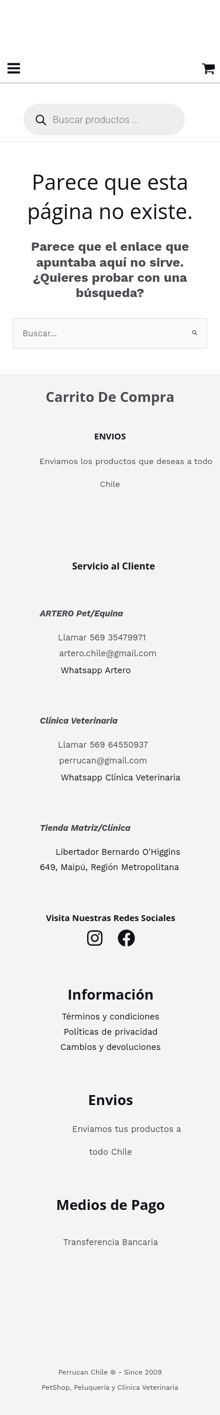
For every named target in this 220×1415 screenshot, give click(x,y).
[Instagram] (95, 938)
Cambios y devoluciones (110, 1047)
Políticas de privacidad (111, 1032)
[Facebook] (126, 938)
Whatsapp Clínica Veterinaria (121, 777)
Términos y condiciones (110, 1016)
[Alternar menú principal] (14, 68)
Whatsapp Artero (96, 671)
